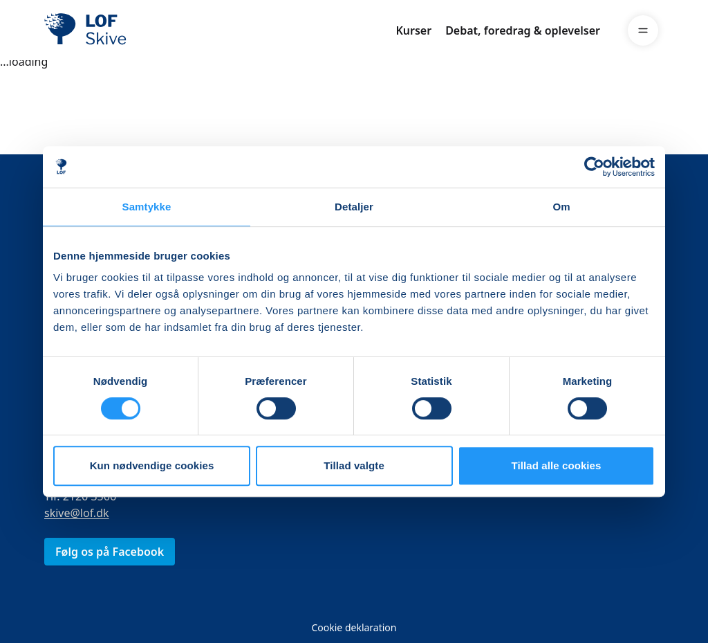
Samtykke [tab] (146, 206)
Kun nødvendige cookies (152, 465)
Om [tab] (561, 206)
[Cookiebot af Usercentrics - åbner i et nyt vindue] (594, 166)
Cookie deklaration (353, 627)
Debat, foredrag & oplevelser (522, 30)
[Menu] (643, 30)
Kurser (413, 30)
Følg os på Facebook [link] (109, 551)
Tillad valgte (354, 465)
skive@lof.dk (76, 512)
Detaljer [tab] (354, 206)
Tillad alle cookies (556, 465)
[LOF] (145, 30)
